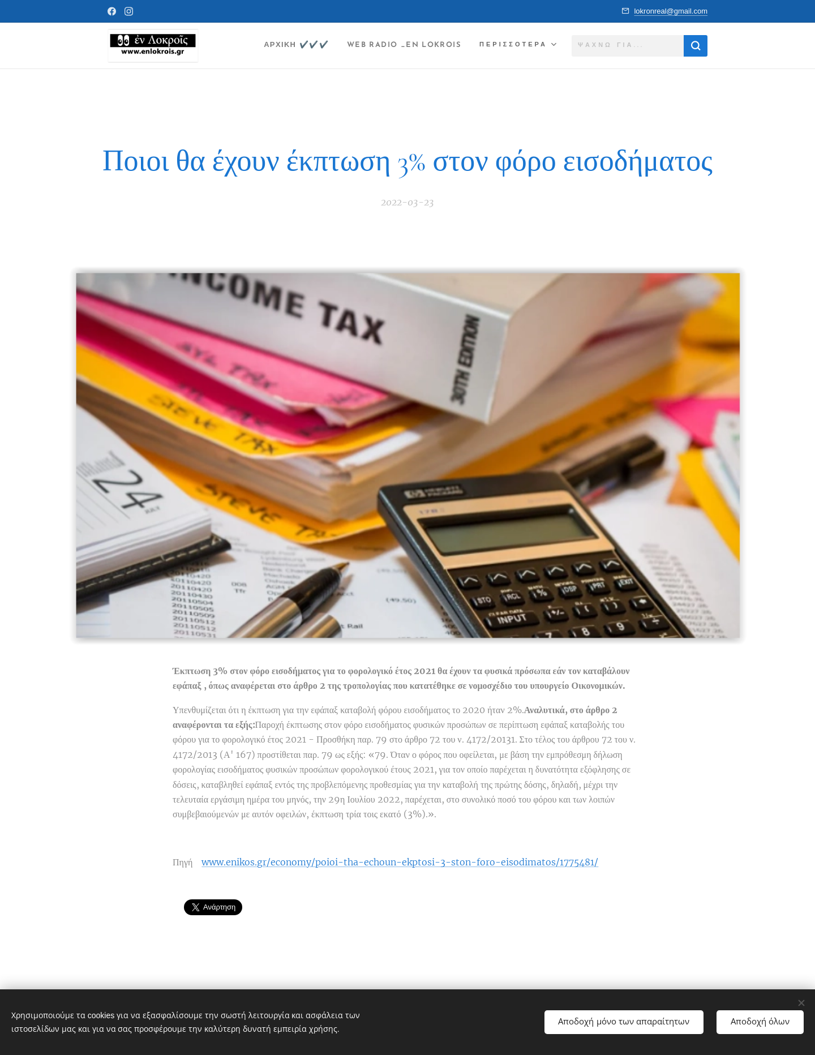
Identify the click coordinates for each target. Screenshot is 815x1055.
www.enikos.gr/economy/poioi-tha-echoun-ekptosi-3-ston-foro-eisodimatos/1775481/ (399, 862)
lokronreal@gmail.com (670, 11)
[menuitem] (280, 46)
